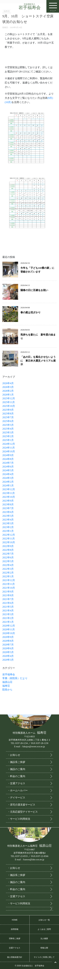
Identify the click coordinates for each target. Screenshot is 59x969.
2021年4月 (8, 610)
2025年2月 (8, 436)
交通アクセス (14, 947)
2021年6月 (8, 603)
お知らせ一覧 (44, 919)
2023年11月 (8, 493)
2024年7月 (8, 462)
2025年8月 (8, 413)
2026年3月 (8, 387)
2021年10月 (8, 587)
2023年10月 (8, 497)
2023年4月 (8, 519)
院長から (7, 689)
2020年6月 (8, 648)
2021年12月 (8, 580)
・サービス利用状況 (19, 818)
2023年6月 (8, 512)
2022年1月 (8, 576)
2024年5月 (8, 470)
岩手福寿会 (30, 6)
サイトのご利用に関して (44, 956)
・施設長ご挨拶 (16, 761)
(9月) (50, 98)
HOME (14, 919)
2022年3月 (8, 569)
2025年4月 (8, 428)
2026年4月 (8, 383)
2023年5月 (8, 515)
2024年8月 (8, 459)
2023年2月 (8, 527)
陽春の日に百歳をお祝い (34, 290)
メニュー (53, 6)
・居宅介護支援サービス (21, 804)
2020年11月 (8, 629)
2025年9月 (8, 409)
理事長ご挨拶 (14, 938)
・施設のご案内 (16, 768)
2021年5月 (8, 606)
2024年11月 (8, 447)
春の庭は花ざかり (30, 312)
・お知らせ (14, 754)
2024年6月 (8, 466)
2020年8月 (8, 640)
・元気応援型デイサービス (23, 811)
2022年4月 (8, 565)
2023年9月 (8, 500)
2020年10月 (8, 633)
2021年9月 (8, 591)
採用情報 (14, 928)
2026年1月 (8, 394)
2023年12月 (8, 489)
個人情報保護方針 (14, 956)
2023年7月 (8, 508)
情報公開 (44, 947)
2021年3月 (8, 614)
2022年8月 (8, 550)
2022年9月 (8, 546)
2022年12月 (8, 534)
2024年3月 (8, 478)
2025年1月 (8, 440)
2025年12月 (8, 398)
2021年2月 (8, 618)
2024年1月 (8, 485)
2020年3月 (8, 659)
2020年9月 (8, 637)
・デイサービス (16, 797)
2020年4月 (8, 656)
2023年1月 (8, 531)
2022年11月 (8, 538)
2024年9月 (8, 455)
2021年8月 (8, 595)
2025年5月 (8, 425)
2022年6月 (8, 557)
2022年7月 (8, 553)
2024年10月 (8, 451)
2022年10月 (8, 542)
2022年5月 (8, 561)
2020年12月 (8, 625)
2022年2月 (8, 572)
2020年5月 (8, 652)
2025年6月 (8, 421)
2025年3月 (8, 432)
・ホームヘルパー (18, 789)
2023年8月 (8, 504)
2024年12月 (8, 444)
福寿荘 (6, 685)
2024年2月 (8, 481)
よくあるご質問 (44, 928)
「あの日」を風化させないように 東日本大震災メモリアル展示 (38, 361)
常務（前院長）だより (15, 678)
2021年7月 (8, 599)
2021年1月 (8, 622)
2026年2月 (8, 390)
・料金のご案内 (16, 775)
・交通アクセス (16, 782)
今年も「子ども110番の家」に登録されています (37, 270)
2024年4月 (8, 474)
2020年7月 (8, 644)
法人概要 (44, 938)
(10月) (8, 102)
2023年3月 (8, 523)
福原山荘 (7, 682)
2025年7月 (8, 417)
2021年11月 (8, 584)
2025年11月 (8, 402)
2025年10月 (8, 406)
